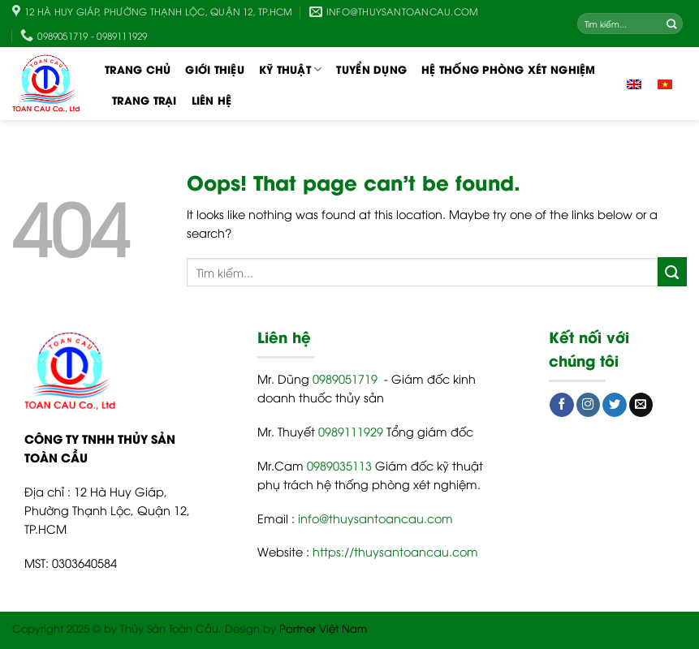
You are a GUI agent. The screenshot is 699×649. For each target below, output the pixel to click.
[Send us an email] (641, 405)
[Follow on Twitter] (614, 405)
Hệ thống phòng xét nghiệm (508, 68)
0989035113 (339, 465)
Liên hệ (212, 99)
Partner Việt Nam (323, 628)
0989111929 (350, 431)
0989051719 (345, 378)
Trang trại (144, 99)
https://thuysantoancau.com (395, 551)
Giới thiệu (214, 68)
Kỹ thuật (290, 69)
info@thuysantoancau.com (375, 518)
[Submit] (672, 24)
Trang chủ (137, 68)
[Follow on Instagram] (588, 405)
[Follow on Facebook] (562, 405)
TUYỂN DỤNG (371, 68)
